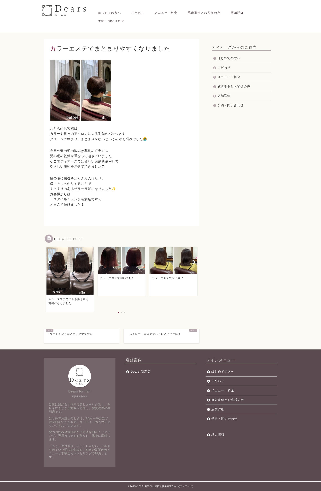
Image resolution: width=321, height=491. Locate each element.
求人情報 (217, 434)
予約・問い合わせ (111, 21)
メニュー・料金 (166, 13)
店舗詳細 (237, 13)
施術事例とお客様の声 (204, 13)
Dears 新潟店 (140, 371)
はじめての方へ (109, 13)
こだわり (137, 13)
